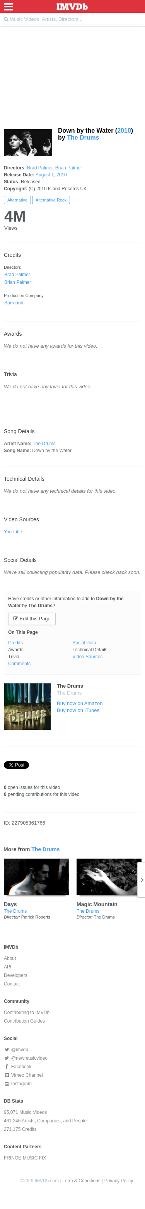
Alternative (17, 200)
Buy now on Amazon (80, 703)
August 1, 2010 (51, 175)
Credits (15, 642)
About (10, 958)
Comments (19, 663)
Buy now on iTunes (78, 710)
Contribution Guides (24, 1021)
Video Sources (88, 656)
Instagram (18, 1083)
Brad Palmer (40, 168)
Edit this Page (32, 619)
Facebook (17, 1066)
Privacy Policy (118, 1180)
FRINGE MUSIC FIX (25, 1158)
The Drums (83, 137)
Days (10, 904)
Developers (15, 975)
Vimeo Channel (23, 1075)
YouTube (13, 531)
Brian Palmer (68, 168)
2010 (124, 130)
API (7, 967)
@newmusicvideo (26, 1058)
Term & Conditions (82, 1180)
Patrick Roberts (35, 917)
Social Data (84, 642)
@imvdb (16, 1049)
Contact (12, 984)
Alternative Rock (51, 200)
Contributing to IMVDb (26, 1012)
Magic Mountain (97, 904)
